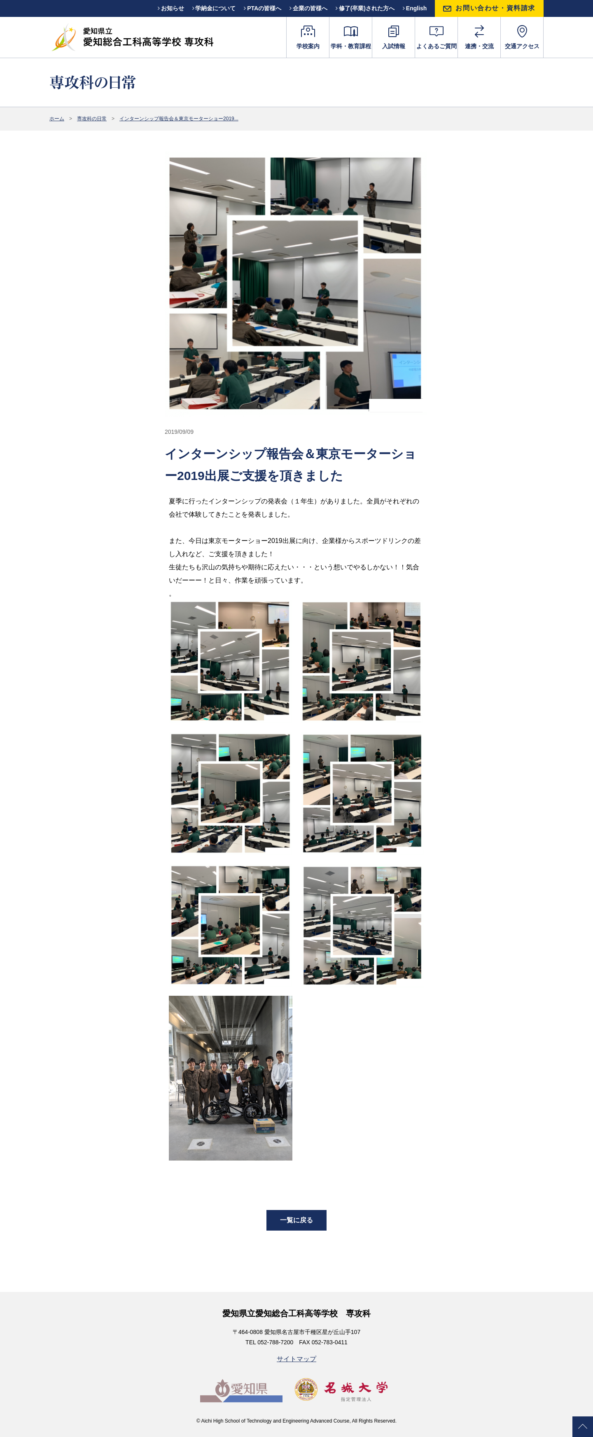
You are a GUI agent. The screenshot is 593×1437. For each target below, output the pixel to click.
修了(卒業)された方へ (365, 8)
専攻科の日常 (92, 119)
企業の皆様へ (308, 8)
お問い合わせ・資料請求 (495, 8)
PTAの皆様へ (262, 8)
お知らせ (171, 8)
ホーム (56, 119)
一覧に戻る (296, 1220)
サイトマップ (296, 1358)
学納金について (214, 8)
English (415, 8)
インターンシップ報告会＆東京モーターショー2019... (178, 119)
